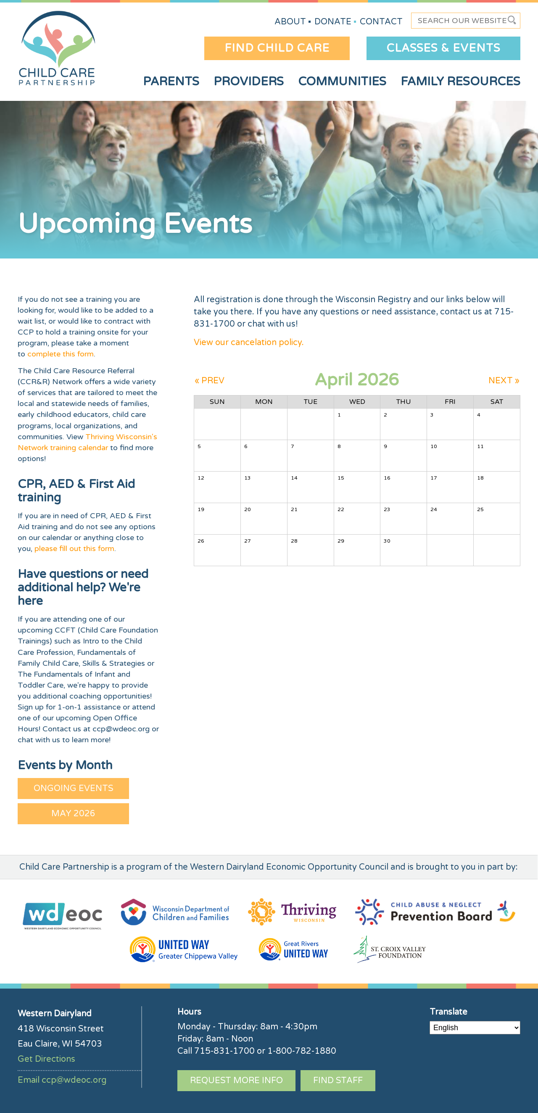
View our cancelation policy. (249, 343)
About (290, 22)
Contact (381, 22)
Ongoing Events (73, 788)
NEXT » (504, 381)
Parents (171, 81)
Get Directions (46, 1059)
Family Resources (460, 81)
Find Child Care (277, 48)
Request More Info (236, 1081)
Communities (342, 81)
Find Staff (338, 1081)
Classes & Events (443, 48)
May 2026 (73, 814)
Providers (249, 81)
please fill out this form (74, 548)
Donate (332, 22)
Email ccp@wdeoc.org (62, 1080)
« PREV (209, 381)
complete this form (60, 354)
